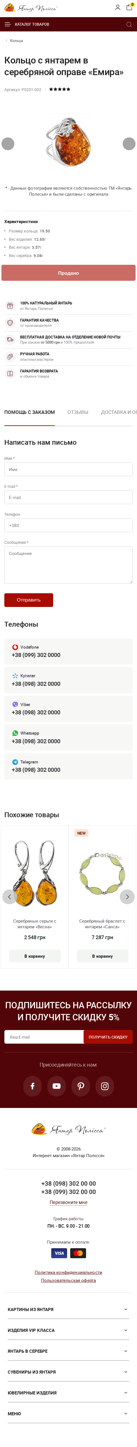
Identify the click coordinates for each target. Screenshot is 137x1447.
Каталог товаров (26, 24)
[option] (77, 417)
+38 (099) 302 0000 (36, 655)
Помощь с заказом (29, 412)
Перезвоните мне (68, 1202)
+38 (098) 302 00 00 (68, 1183)
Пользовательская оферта (68, 1280)
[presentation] (7, 143)
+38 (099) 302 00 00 (68, 1192)
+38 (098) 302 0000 (36, 684)
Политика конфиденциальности (68, 1272)
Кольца (16, 40)
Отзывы (77, 412)
